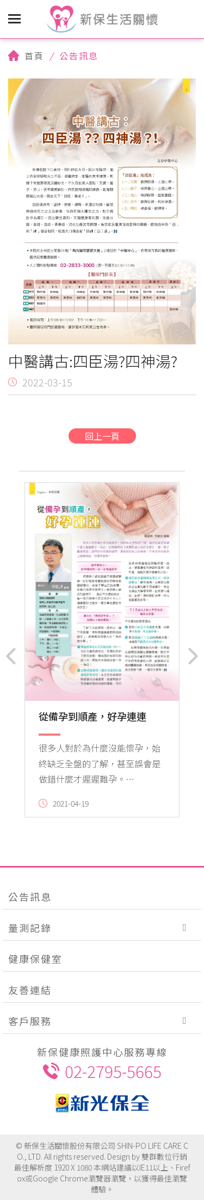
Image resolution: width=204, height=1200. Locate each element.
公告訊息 (30, 896)
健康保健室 (35, 958)
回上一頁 (102, 436)
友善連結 (30, 990)
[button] (11, 656)
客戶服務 (30, 1021)
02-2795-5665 (102, 1071)
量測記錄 (30, 927)
